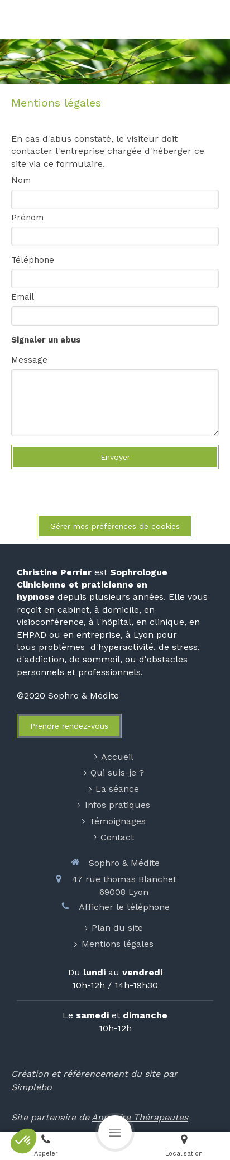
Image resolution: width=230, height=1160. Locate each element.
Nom (21, 180)
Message (29, 360)
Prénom (27, 218)
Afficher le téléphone (124, 907)
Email (22, 297)
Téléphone (32, 260)
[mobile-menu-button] (115, 1132)
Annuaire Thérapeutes (140, 1117)
